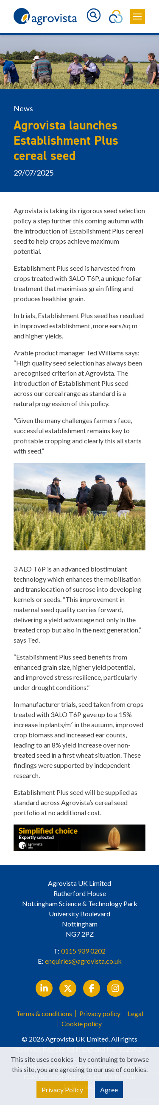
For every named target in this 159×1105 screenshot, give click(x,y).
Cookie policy (81, 1023)
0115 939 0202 (83, 951)
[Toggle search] (93, 15)
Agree (109, 1090)
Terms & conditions (44, 1013)
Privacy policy (99, 1013)
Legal (135, 1013)
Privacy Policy (62, 1090)
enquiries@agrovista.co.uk (83, 961)
